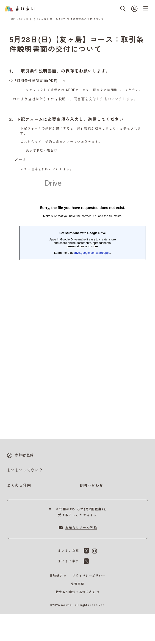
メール (21, 159)
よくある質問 (19, 485)
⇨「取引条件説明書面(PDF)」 (35, 81)
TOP (12, 19)
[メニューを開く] (145, 8)
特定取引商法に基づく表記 (76, 592)
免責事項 (77, 584)
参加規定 (56, 575)
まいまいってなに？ (25, 470)
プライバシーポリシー (88, 575)
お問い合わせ (91, 485)
